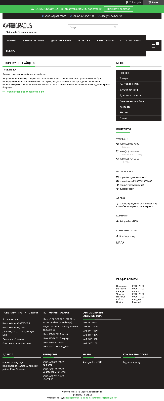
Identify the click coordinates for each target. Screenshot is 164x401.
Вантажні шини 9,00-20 (14, 327)
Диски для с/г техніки (13, 339)
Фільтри (11, 51)
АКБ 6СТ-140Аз (91, 335)
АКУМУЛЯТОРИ (105, 40)
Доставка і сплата (130, 95)
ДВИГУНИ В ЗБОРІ (61, 40)
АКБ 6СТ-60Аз (90, 322)
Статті (123, 118)
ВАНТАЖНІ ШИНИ (129, 84)
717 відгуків (135, 2)
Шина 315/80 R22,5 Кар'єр (56, 338)
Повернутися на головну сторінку (25, 91)
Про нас (124, 72)
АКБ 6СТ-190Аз (91, 339)
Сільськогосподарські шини (17, 343)
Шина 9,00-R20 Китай (53, 342)
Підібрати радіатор (118, 9)
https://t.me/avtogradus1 (132, 185)
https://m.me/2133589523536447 (136, 181)
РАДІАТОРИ (84, 40)
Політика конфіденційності (104, 398)
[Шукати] (115, 27)
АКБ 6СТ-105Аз (91, 331)
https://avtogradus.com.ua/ (133, 177)
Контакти (125, 107)
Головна (11, 40)
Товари (124, 78)
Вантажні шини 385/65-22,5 (16, 323)
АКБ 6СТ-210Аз (91, 343)
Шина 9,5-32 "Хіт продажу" (56, 346)
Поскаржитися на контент (77, 398)
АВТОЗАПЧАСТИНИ (33, 40)
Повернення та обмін (132, 101)
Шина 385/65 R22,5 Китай (55, 334)
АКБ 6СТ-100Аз (91, 326)
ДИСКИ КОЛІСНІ (129, 90)
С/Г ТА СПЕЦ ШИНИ (130, 40)
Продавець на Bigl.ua (82, 395)
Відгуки (124, 112)
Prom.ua (98, 392)
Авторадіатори (10, 319)
